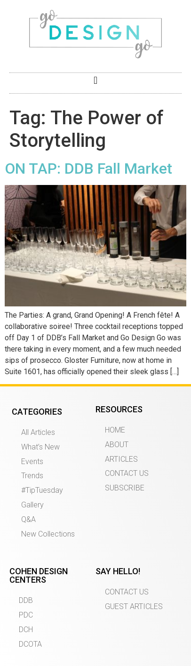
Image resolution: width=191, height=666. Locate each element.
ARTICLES (121, 459)
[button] (95, 80)
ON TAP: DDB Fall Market (88, 168)
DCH (26, 629)
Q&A (28, 519)
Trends (32, 475)
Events (32, 461)
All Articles (38, 432)
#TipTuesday (42, 490)
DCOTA (30, 644)
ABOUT (116, 444)
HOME (115, 429)
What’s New (40, 446)
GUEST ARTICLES (134, 606)
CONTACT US (127, 473)
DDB (26, 600)
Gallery (32, 504)
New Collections (48, 534)
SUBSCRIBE (124, 487)
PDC (26, 614)
